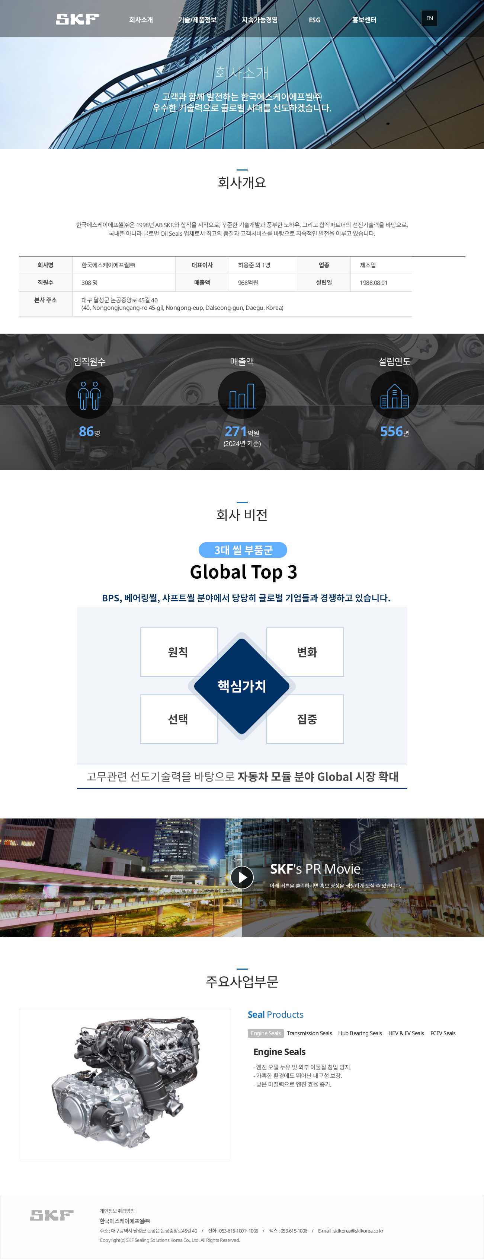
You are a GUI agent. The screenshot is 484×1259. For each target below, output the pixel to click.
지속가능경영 (260, 19)
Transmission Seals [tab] (309, 1033)
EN (429, 18)
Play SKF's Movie (242, 877)
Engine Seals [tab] (266, 1033)
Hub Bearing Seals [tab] (360, 1033)
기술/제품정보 (197, 19)
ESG (315, 19)
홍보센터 (364, 19)
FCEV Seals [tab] (443, 1033)
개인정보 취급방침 (117, 1211)
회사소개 (141, 19)
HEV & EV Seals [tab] (406, 1033)
